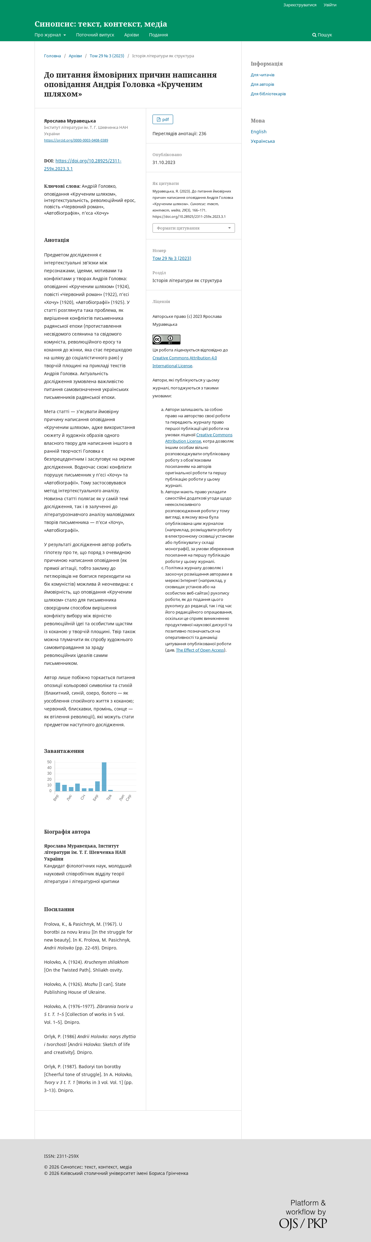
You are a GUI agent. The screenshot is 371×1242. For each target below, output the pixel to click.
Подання (158, 35)
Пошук (322, 35)
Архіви (131, 35)
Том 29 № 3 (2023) (107, 56)
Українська (263, 141)
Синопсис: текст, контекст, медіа (101, 23)
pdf (165, 119)
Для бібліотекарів (268, 94)
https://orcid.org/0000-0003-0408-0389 (76, 140)
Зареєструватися (299, 5)
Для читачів (262, 75)
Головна (52, 56)
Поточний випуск (95, 35)
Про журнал (48, 35)
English (259, 132)
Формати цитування (178, 228)
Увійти (330, 5)
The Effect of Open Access (200, 650)
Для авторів (262, 84)
